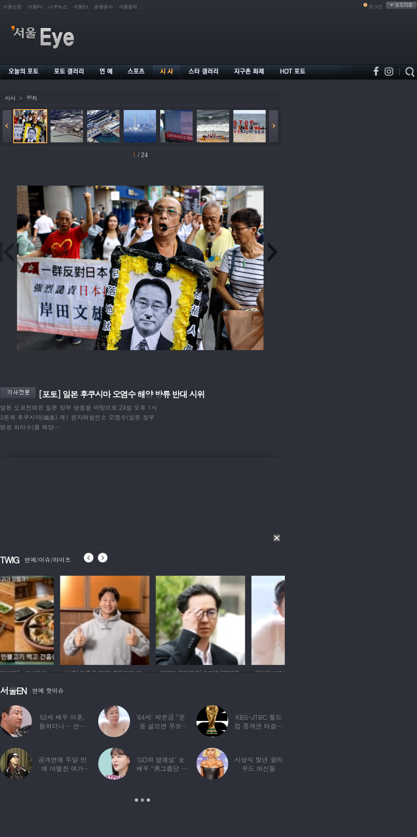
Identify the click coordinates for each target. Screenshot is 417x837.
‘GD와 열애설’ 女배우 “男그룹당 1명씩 (160, 768)
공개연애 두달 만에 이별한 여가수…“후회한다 (62, 768)
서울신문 (12, 6)
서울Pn (35, 6)
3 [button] (148, 800)
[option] (44, 619)
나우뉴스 (57, 6)
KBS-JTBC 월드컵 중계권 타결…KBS (258, 726)
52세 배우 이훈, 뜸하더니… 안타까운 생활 (62, 726)
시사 (10, 98)
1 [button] (136, 800)
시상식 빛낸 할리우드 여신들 (258, 764)
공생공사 (103, 6)
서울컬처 (128, 6)
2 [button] (142, 800)
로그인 (376, 6)
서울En (80, 6)
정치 (31, 98)
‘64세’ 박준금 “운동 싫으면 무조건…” (160, 726)
